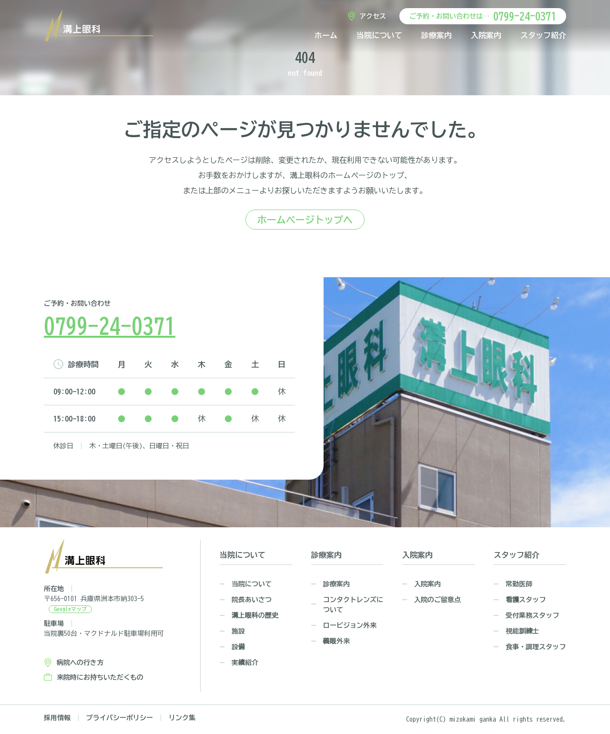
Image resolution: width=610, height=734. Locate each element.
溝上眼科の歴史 (255, 615)
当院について (379, 35)
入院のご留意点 (437, 599)
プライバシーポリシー (119, 717)
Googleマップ (70, 609)
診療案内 (436, 35)
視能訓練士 (522, 631)
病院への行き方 (80, 662)
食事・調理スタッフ (536, 647)
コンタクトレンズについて (353, 604)
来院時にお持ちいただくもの (100, 677)
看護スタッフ (526, 599)
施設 (238, 631)
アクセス (372, 16)
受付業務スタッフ (532, 615)
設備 (238, 647)
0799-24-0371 (524, 16)
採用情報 (57, 717)
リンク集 (182, 717)
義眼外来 (336, 641)
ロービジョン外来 (349, 625)
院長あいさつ (252, 599)
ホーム (326, 35)
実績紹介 (245, 662)
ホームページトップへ (305, 219)
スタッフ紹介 (543, 35)
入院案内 (486, 35)
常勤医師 (519, 584)
